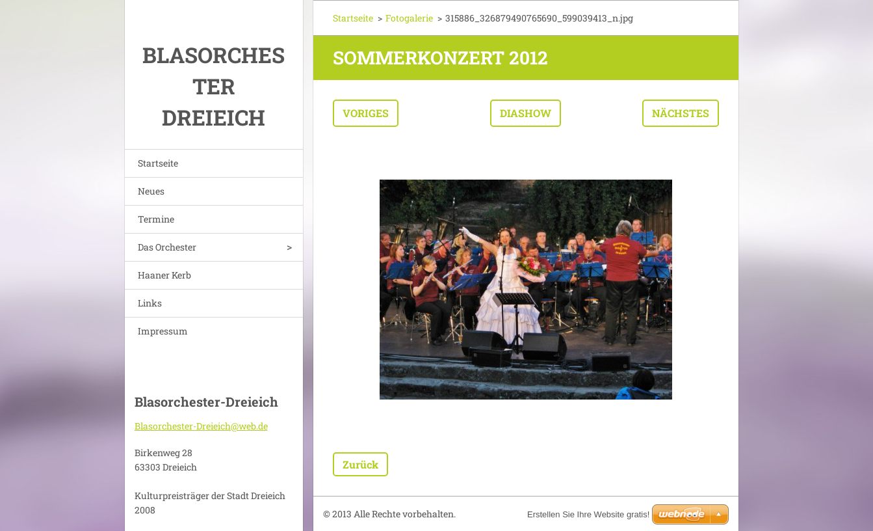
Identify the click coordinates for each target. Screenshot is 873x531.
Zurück (360, 464)
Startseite (158, 163)
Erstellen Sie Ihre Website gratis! (588, 514)
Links (150, 303)
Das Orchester (167, 247)
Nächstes (680, 113)
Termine (156, 219)
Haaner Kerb (164, 275)
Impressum (163, 331)
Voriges (366, 113)
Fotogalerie (409, 18)
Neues (151, 191)
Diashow (525, 113)
